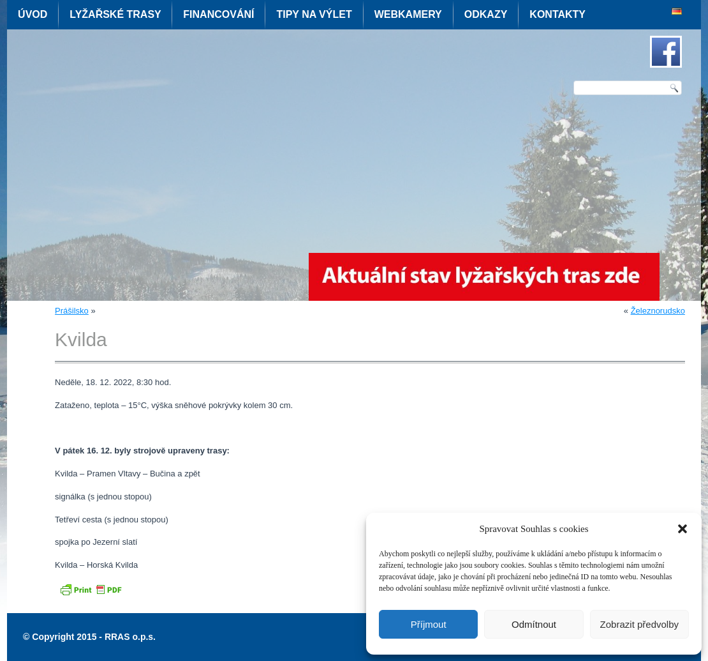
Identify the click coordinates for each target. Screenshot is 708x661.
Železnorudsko (658, 310)
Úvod (32, 14)
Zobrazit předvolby (639, 624)
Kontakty (557, 14)
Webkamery (408, 14)
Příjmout (428, 624)
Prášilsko (72, 310)
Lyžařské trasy (115, 14)
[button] (682, 528)
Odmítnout (534, 624)
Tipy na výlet (313, 14)
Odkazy (486, 14)
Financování (218, 14)
